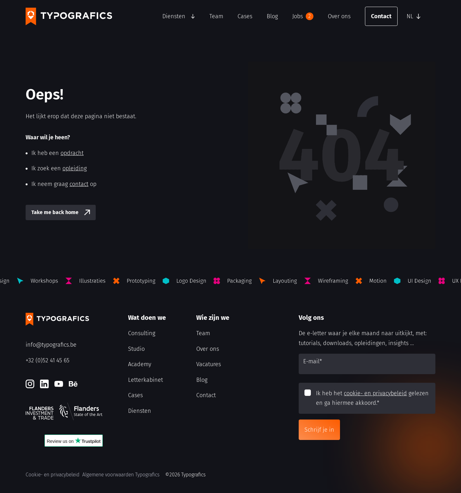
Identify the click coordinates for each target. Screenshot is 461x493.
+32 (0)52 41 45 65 (47, 360)
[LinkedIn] (44, 384)
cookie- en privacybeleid (375, 393)
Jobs (302, 16)
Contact (381, 16)
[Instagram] (30, 384)
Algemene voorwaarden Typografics (120, 475)
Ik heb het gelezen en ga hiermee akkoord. (372, 398)
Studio (136, 348)
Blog (272, 16)
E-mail (312, 361)
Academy (139, 364)
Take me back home (54, 212)
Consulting (141, 333)
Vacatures (208, 364)
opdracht (72, 153)
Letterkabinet (145, 379)
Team (216, 16)
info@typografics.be (51, 344)
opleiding (74, 168)
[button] (419, 16)
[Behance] (73, 384)
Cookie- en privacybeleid (52, 475)
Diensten (173, 16)
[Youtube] (58, 384)
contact (78, 184)
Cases (245, 16)
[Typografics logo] (69, 16)
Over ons (339, 16)
